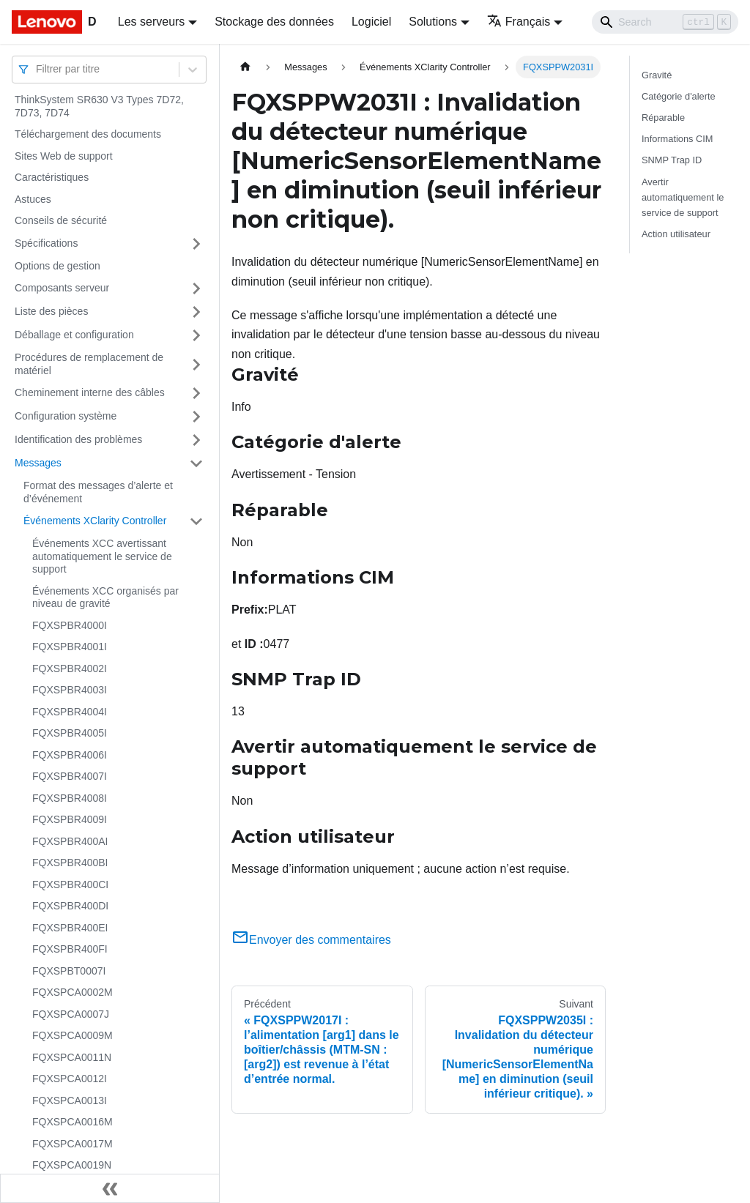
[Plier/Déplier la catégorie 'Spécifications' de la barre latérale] (196, 244)
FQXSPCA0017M (72, 1144)
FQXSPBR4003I (69, 690)
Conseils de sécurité (61, 220)
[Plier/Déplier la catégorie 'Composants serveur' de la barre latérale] (196, 288)
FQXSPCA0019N (71, 1165)
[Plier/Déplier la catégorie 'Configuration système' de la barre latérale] (196, 416)
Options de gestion (57, 266)
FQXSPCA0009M (72, 1035)
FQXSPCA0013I (69, 1100)
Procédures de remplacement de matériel (89, 363)
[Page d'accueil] (245, 67)
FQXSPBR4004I (69, 712)
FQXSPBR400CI (70, 884)
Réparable (663, 117)
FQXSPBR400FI (70, 949)
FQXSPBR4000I (69, 625)
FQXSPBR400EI (70, 928)
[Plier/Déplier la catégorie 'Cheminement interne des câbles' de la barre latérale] (196, 393)
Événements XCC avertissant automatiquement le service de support (102, 556)
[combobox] (37, 69)
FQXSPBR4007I (69, 776)
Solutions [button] (433, 21)
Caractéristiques (52, 177)
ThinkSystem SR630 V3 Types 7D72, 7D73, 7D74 (99, 106)
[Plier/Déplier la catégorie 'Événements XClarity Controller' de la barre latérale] (196, 521)
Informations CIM (677, 138)
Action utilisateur (676, 233)
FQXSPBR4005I (69, 733)
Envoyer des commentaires (311, 940)
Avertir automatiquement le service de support (683, 197)
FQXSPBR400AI (70, 841)
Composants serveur (62, 288)
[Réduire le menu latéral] (110, 1188)
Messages (38, 463)
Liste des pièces (51, 311)
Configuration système (65, 416)
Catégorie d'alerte (679, 96)
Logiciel (371, 21)
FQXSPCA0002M (72, 992)
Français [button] (518, 21)
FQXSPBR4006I (69, 755)
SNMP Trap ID (672, 159)
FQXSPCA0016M (72, 1122)
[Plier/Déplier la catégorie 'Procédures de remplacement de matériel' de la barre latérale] (196, 364)
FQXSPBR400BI (70, 862)
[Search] (665, 22)
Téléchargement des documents (88, 134)
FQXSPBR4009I (69, 819)
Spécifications (46, 243)
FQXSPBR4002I (69, 668)
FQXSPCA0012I (69, 1078)
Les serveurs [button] (151, 21)
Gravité (657, 75)
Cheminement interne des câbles (90, 392)
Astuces (33, 199)
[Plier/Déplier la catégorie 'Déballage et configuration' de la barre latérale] (196, 335)
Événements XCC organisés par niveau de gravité (105, 597)
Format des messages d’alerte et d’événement (98, 492)
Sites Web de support (64, 156)
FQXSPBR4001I (69, 646)
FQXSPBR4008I (69, 798)
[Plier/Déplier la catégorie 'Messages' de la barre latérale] (196, 463)
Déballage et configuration (74, 334)
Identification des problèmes (78, 439)
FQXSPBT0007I (68, 971)
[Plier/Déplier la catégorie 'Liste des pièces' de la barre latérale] (196, 312)
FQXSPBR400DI (70, 906)
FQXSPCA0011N (71, 1057)
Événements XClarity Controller (94, 520)
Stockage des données (274, 21)
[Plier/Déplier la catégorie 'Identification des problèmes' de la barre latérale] (196, 440)
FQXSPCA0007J (70, 1014)
